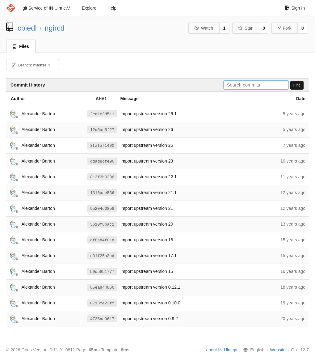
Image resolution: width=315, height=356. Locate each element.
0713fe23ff (102, 303)
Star (245, 28)
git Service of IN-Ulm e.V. (47, 8)
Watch (203, 28)
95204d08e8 (102, 208)
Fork (284, 28)
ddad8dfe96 (102, 161)
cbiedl (27, 28)
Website (277, 349)
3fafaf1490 (102, 145)
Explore (89, 8)
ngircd (54, 28)
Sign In (295, 8)
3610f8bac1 (102, 224)
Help (111, 8)
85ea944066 (102, 287)
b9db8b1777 (102, 271)
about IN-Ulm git (221, 349)
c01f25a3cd (102, 256)
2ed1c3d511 (102, 114)
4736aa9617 (102, 319)
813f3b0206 (102, 177)
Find (296, 85)
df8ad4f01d (102, 240)
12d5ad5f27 (102, 130)
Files (21, 46)
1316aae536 (102, 193)
